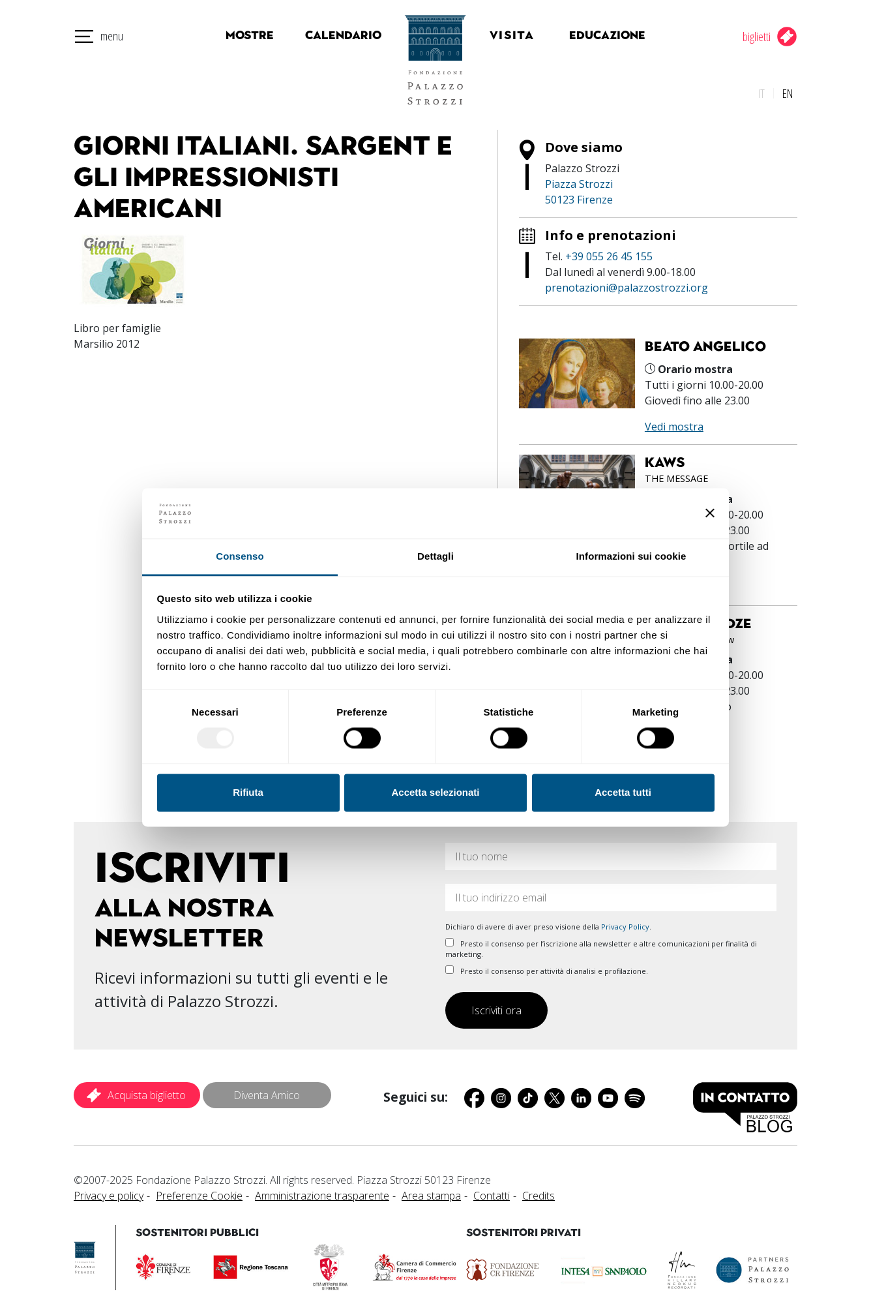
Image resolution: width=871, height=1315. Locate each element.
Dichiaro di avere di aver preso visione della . (548, 923)
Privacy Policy (625, 923)
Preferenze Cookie (199, 1192)
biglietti (757, 36)
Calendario (329, 35)
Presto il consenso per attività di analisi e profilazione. (546, 966)
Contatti (491, 1192)
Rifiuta (248, 792)
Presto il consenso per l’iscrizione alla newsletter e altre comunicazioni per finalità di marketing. (601, 945)
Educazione (614, 35)
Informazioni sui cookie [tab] (631, 556)
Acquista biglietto (147, 1091)
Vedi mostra (674, 423)
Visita (525, 35)
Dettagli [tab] (435, 556)
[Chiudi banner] (710, 513)
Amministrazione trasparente (322, 1192)
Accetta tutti (623, 792)
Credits (538, 1192)
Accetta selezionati (435, 792)
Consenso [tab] (239, 556)
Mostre (243, 35)
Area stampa (431, 1192)
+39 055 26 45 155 (609, 252)
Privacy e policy (108, 1192)
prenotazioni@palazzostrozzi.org (626, 284)
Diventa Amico (266, 1091)
